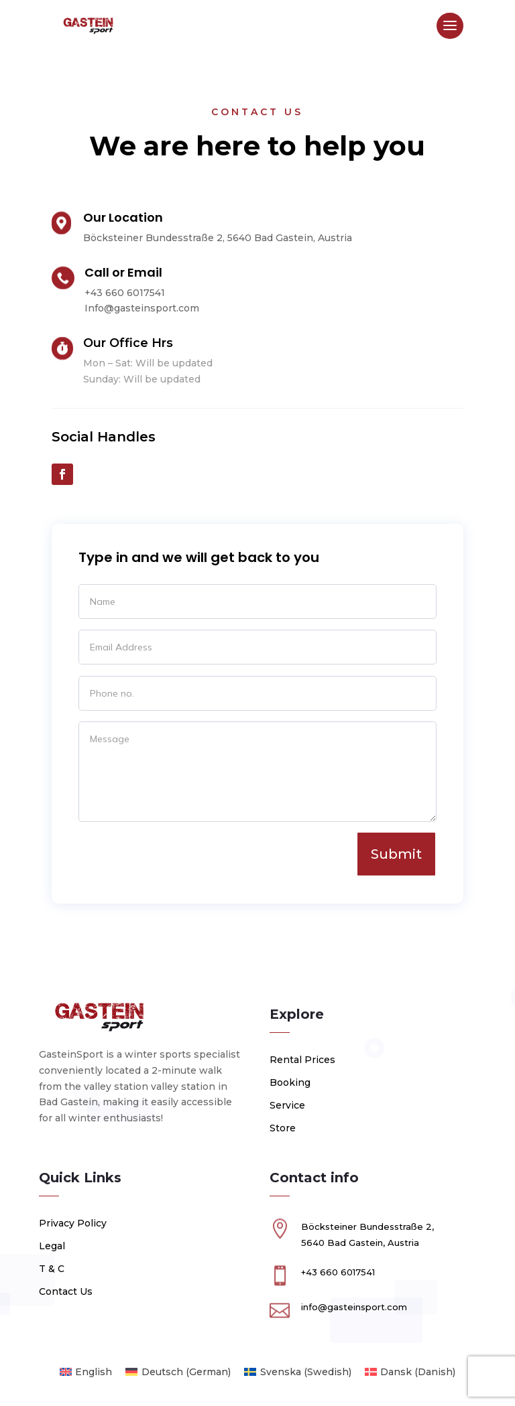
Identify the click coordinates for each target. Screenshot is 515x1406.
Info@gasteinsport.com (141, 308)
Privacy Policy (73, 1223)
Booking (290, 1082)
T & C (51, 1269)
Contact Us (66, 1291)
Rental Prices (302, 1060)
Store (283, 1128)
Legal (52, 1246)
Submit (396, 854)
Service (287, 1105)
